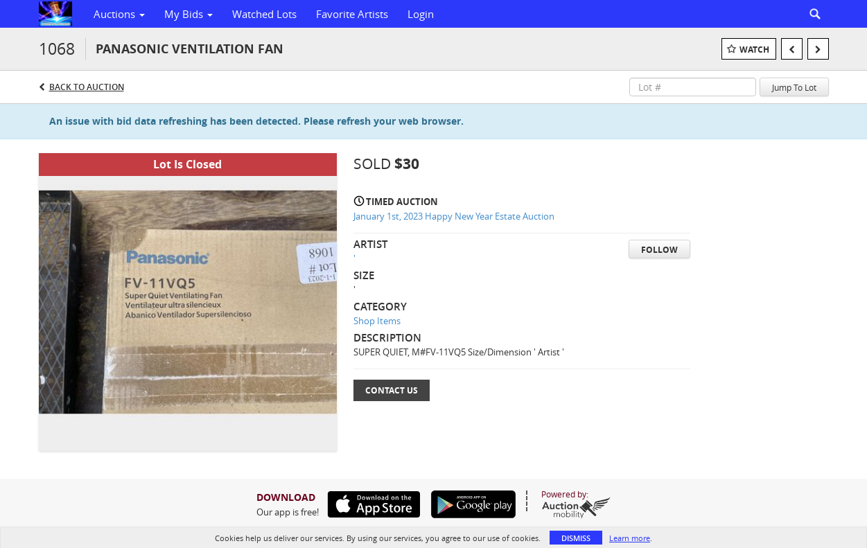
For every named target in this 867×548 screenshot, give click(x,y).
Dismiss (575, 538)
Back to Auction (86, 87)
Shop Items (377, 321)
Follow (659, 250)
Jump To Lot (794, 87)
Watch (754, 49)
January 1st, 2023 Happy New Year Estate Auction (453, 216)
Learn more (629, 538)
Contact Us (391, 390)
